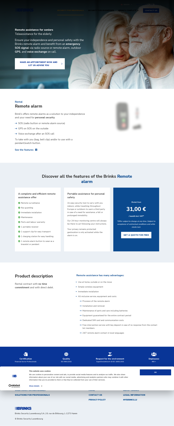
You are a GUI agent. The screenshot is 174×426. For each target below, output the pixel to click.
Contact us (95, 395)
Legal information (134, 395)
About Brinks (131, 390)
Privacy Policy (97, 400)
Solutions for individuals (30, 390)
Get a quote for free (136, 235)
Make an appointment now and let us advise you (38, 64)
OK (155, 408)
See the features (26, 150)
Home (92, 390)
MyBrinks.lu (130, 400)
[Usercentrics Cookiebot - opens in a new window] (14, 421)
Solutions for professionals (32, 395)
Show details (34, 422)
